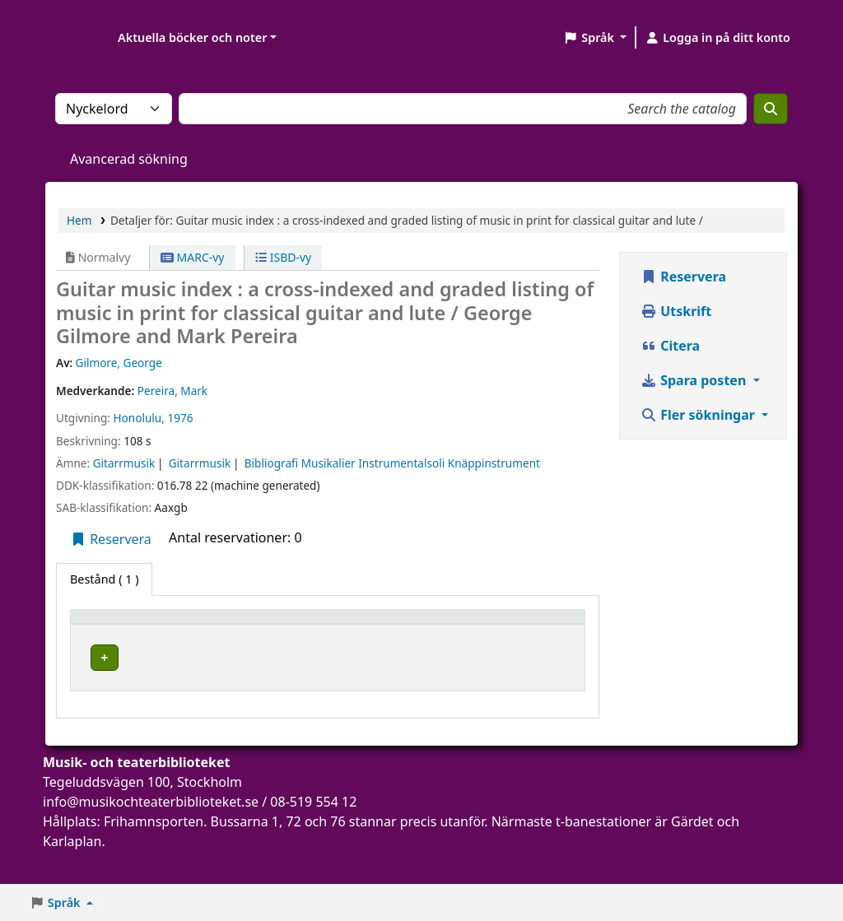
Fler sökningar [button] (699, 415)
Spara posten (694, 380)
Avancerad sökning (129, 159)
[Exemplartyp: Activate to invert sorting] (124, 633)
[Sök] (770, 108)
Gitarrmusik (124, 463)
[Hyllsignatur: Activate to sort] (364, 633)
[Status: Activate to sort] (501, 633)
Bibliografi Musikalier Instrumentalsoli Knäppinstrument (392, 463)
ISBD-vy (283, 257)
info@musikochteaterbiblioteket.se (150, 835)
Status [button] (443, 640)
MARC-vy (193, 257)
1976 (180, 418)
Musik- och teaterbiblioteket (230, 679)
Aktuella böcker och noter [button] (192, 37)
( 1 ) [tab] (104, 579)
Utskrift (675, 311)
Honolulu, (138, 418)
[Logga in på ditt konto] (717, 37)
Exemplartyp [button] (114, 640)
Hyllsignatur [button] (355, 640)
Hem (79, 220)
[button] (595, 37)
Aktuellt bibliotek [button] (210, 632)
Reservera (110, 539)
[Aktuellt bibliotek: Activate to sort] (244, 633)
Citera (670, 346)
